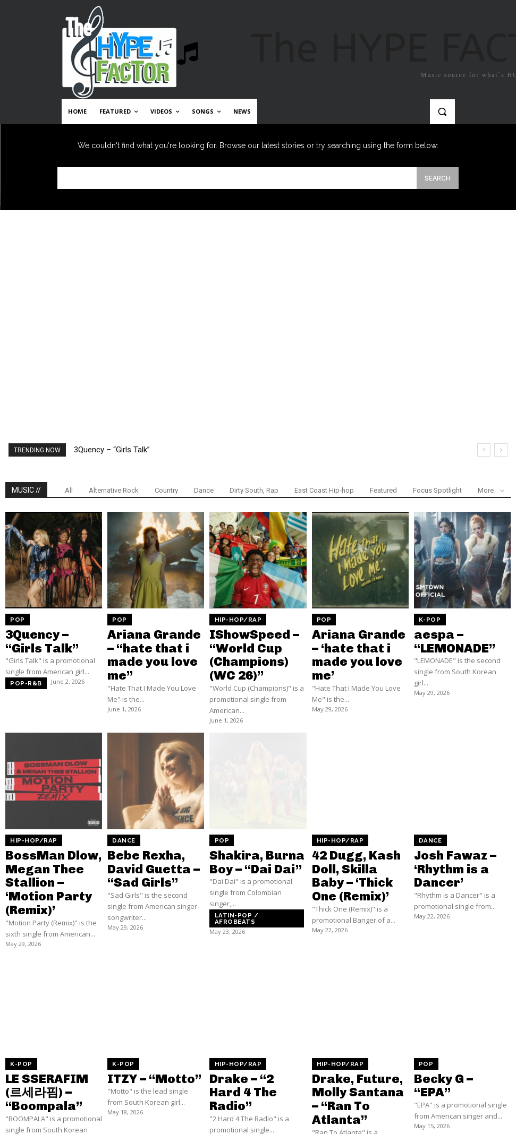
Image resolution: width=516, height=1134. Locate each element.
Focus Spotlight (437, 490)
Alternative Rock (114, 490)
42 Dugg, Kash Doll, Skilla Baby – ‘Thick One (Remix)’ (354, 830)
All (69, 490)
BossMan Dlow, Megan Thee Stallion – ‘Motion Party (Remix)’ (53, 835)
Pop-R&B (22, 671)
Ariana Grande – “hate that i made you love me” (154, 639)
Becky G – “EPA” (448, 1013)
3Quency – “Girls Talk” (112, 449)
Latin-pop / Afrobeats (247, 874)
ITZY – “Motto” (140, 1013)
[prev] (483, 449)
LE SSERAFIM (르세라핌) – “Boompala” (49, 1017)
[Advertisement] (258, 304)
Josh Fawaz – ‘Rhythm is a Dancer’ (461, 826)
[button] (442, 111)
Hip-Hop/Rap (232, 618)
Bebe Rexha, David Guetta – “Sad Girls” (152, 826)
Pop (15, 618)
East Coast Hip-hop (324, 490)
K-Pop (426, 618)
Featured (383, 490)
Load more (258, 1093)
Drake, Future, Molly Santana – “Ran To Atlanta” (357, 1022)
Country (166, 490)
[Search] (437, 177)
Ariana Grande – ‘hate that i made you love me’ (360, 639)
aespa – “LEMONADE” (460, 630)
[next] (500, 449)
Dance (204, 490)
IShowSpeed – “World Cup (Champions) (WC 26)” (256, 639)
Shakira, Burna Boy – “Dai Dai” (255, 826)
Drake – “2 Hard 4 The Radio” (256, 1017)
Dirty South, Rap (254, 490)
